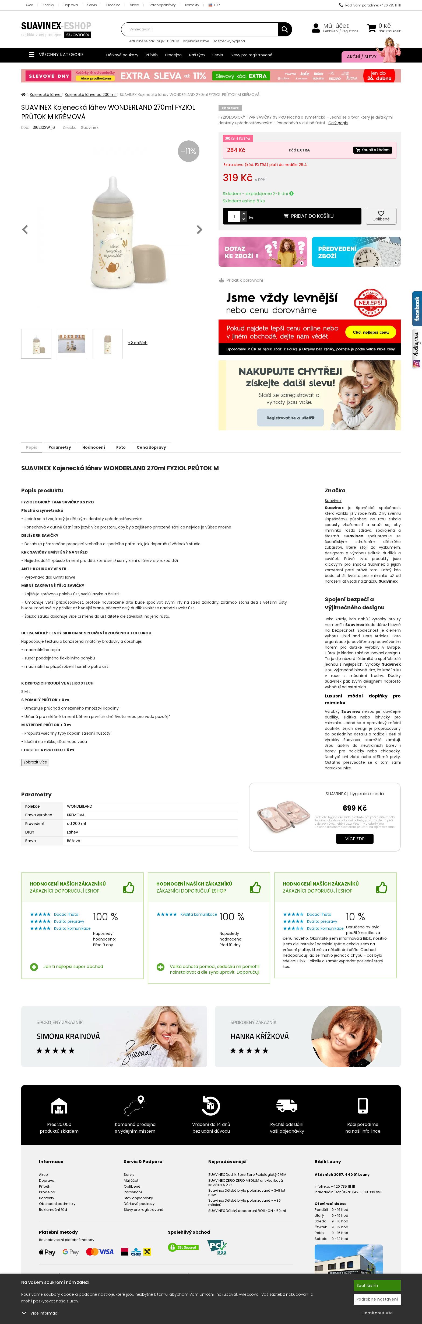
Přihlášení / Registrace (340, 31)
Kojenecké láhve (196, 41)
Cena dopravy (170, 447)
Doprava (71, 5)
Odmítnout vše (377, 1313)
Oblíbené (132, 1186)
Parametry (66, 447)
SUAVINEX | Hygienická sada (355, 793)
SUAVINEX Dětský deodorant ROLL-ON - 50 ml (247, 1210)
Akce (29, 5)
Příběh (152, 55)
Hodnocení (104, 447)
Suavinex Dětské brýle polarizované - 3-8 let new (246, 1192)
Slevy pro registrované (251, 55)
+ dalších (137, 342)
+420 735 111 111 (343, 1186)
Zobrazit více (35, 762)
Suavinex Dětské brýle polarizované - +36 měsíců (244, 1202)
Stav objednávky (162, 5)
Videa (134, 5)
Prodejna (113, 5)
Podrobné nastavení (377, 1299)
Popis (33, 447)
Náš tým (197, 55)
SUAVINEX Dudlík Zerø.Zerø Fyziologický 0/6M (247, 1174)
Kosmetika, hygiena (229, 41)
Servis (92, 5)
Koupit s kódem (371, 150)
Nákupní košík (390, 31)
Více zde (354, 838)
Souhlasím (367, 1285)
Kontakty (192, 5)
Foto (135, 447)
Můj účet (336, 25)
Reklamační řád (53, 1209)
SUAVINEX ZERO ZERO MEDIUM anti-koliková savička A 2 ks (245, 1182)
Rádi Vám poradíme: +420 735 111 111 (370, 5)
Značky (48, 5)
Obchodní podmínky (57, 1203)
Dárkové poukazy (122, 55)
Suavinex (90, 127)
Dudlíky (173, 41)
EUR (214, 5)
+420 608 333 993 (366, 1191)
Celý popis (338, 123)
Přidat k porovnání (240, 280)
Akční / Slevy (368, 57)
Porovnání (133, 1191)
